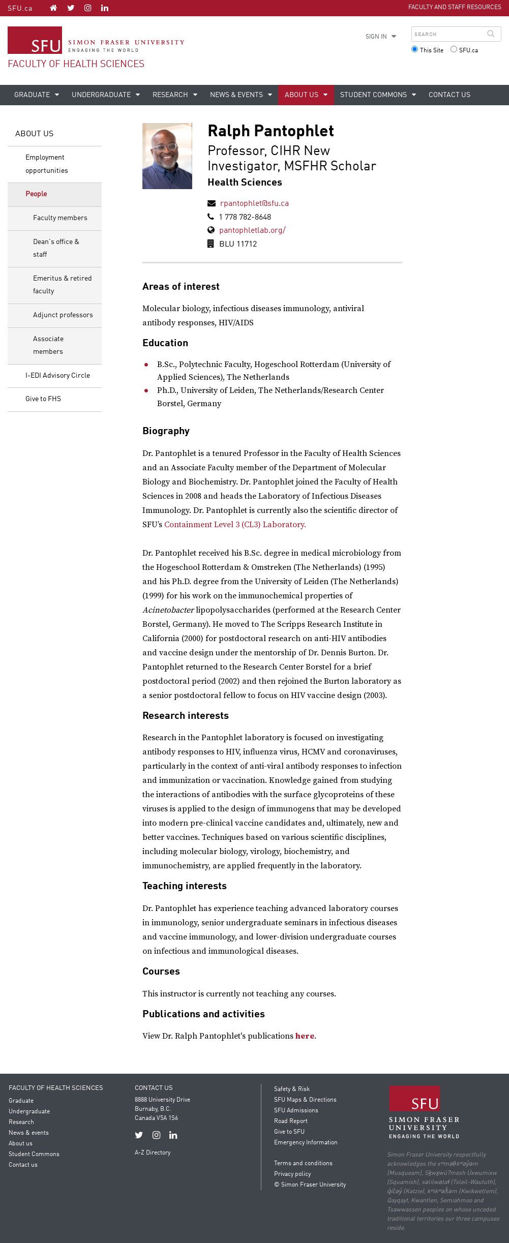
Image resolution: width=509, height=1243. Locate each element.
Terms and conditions (303, 1164)
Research (171, 95)
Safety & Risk (292, 1089)
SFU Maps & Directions (305, 1100)
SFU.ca (20, 8)
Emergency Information (306, 1143)
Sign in (376, 37)
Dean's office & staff (56, 248)
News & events (237, 95)
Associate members (48, 346)
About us (302, 95)
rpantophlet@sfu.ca (254, 204)
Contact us (449, 95)
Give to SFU (289, 1132)
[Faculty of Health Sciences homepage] (53, 7)
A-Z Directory (153, 1153)
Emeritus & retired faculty (62, 285)
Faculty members (60, 218)
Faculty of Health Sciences (76, 64)
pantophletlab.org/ (252, 231)
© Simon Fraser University (310, 1185)
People (36, 194)
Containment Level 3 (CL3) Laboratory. (235, 525)
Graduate (32, 95)
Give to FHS (43, 399)
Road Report (291, 1121)
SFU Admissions (296, 1111)
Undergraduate (102, 95)
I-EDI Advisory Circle (57, 375)
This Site (431, 51)
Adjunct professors (63, 315)
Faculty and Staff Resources (454, 8)
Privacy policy (292, 1174)
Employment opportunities (46, 164)
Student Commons (374, 95)
